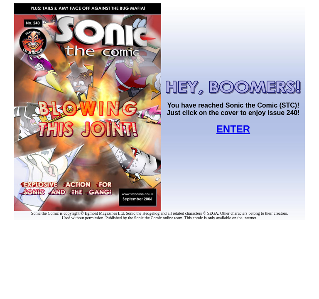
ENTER (233, 129)
